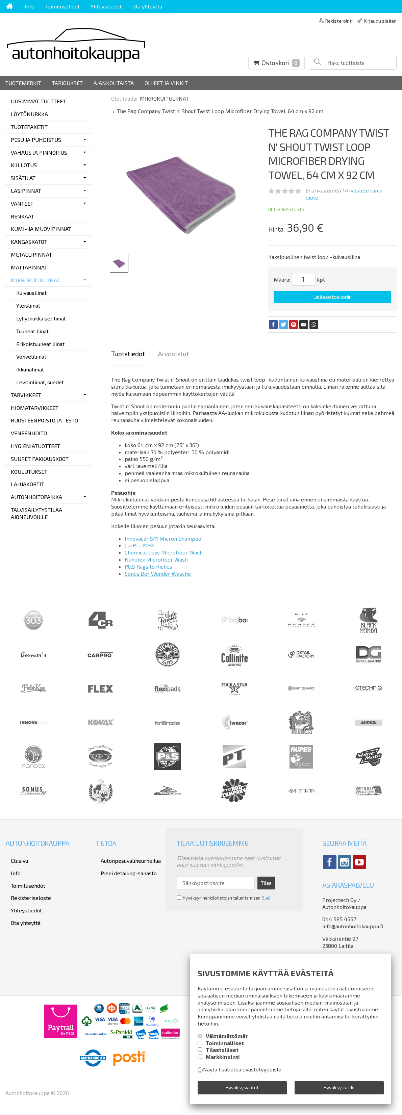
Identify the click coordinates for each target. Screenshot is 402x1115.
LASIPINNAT (26, 190)
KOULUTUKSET (29, 471)
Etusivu (14, 856)
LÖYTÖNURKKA (29, 114)
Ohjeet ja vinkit (166, 83)
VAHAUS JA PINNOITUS (39, 152)
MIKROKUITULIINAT (35, 280)
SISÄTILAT (23, 178)
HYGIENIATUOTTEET (35, 446)
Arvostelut (173, 351)
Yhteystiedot (106, 6)
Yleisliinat (28, 305)
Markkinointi (223, 1061)
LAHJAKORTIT (27, 484)
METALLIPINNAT (31, 254)
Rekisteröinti (339, 20)
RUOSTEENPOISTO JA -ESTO (44, 420)
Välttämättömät (227, 1040)
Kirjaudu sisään (380, 20)
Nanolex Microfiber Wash (156, 557)
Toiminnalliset (225, 1047)
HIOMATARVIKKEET (34, 408)
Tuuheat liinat (32, 331)
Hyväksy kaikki (339, 1090)
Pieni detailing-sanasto (123, 865)
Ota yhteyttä (147, 6)
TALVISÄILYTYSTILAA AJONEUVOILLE (36, 513)
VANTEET (22, 203)
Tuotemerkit (23, 83)
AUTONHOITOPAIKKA (36, 497)
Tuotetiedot (128, 351)
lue (266, 890)
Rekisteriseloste (25, 884)
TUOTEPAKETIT (29, 127)
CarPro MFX (139, 543)
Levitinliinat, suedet (40, 382)
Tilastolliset (222, 1054)
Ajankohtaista (114, 83)
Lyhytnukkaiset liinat (41, 318)
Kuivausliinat (31, 292)
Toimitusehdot (62, 6)
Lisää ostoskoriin (332, 297)
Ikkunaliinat (30, 369)
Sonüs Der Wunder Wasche (158, 571)
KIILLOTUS (24, 165)
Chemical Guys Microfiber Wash (164, 550)
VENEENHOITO (29, 433)
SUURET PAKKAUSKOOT (40, 459)
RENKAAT (22, 216)
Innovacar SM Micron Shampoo (163, 536)
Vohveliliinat (31, 356)
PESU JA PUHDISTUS (36, 139)
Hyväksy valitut (242, 1090)
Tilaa (266, 878)
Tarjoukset (67, 83)
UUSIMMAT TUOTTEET (38, 101)
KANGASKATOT (29, 241)
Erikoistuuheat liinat (40, 344)
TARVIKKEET (26, 395)
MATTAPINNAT (29, 267)
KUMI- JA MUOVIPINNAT (41, 229)
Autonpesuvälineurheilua (125, 856)
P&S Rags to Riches (148, 564)
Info (29, 6)
